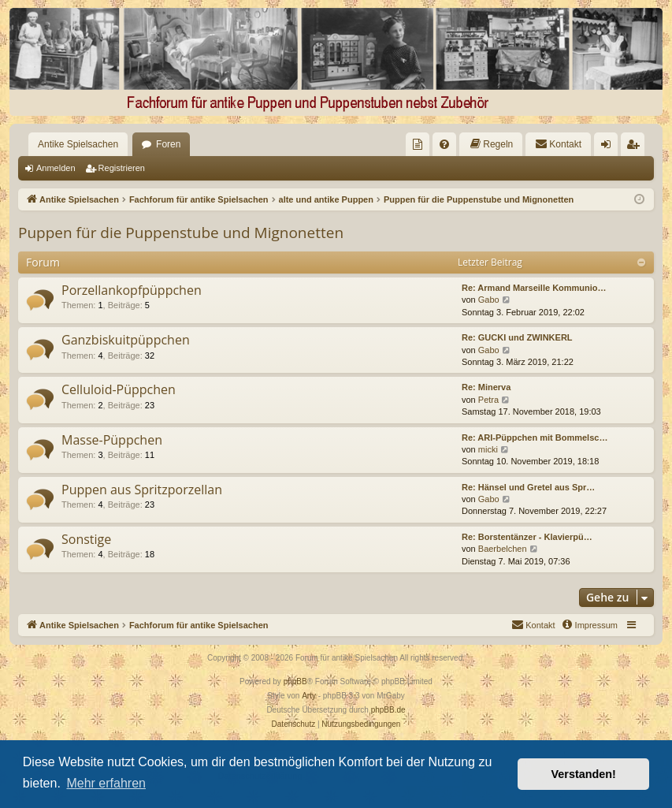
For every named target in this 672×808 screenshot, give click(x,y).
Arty (309, 695)
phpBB (295, 681)
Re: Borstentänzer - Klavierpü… (527, 537)
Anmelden (56, 168)
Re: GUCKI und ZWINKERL (517, 337)
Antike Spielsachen (78, 144)
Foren (168, 144)
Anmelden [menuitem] (609, 147)
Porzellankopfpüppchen (131, 290)
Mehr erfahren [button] (106, 783)
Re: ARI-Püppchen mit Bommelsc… (534, 437)
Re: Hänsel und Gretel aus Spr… (528, 487)
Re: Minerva (486, 387)
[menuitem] (417, 144)
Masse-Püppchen (111, 440)
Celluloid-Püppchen (118, 389)
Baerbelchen (502, 548)
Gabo (488, 299)
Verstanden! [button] (583, 774)
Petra (488, 399)
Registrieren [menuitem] (636, 147)
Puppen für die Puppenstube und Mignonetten (180, 232)
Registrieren (121, 168)
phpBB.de (388, 710)
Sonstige (86, 539)
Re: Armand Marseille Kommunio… (534, 287)
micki (488, 449)
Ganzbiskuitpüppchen (125, 339)
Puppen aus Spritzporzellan (141, 489)
